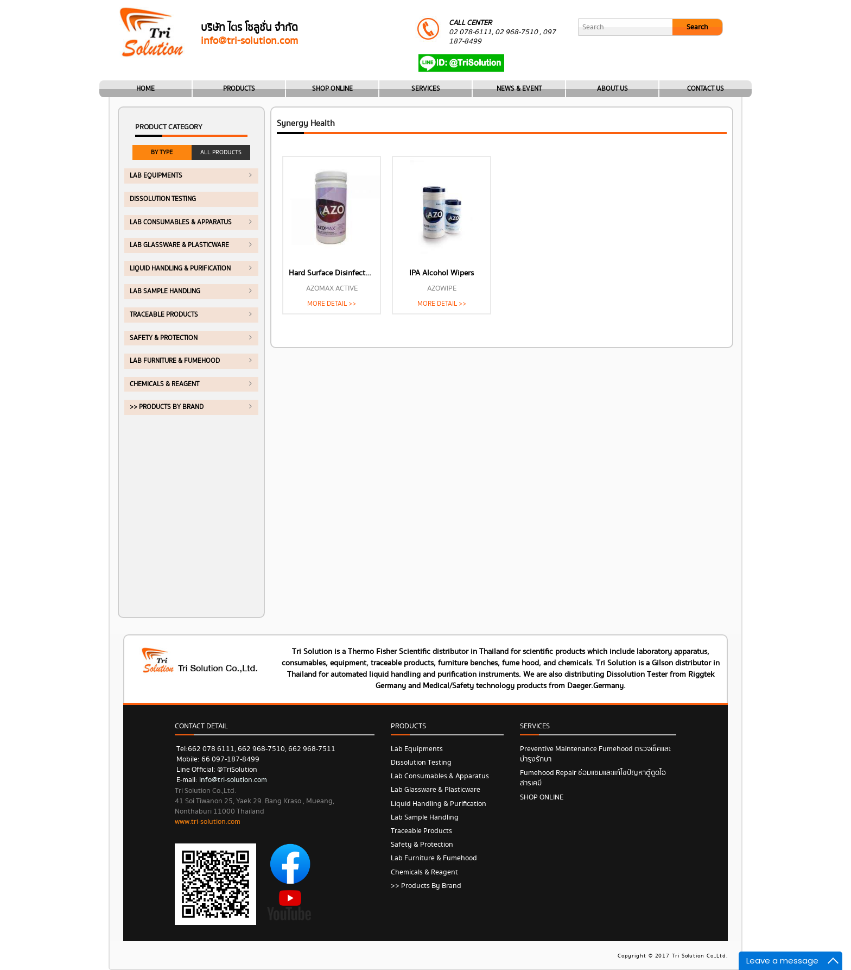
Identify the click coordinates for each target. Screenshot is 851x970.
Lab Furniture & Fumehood (175, 361)
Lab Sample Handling (165, 291)
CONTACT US (705, 89)
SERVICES (425, 89)
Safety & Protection (164, 338)
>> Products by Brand (167, 407)
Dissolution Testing (163, 199)
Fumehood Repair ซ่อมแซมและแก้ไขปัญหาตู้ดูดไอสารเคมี (593, 778)
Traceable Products (164, 315)
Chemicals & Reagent (164, 384)
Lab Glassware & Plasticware (179, 245)
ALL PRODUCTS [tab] (221, 152)
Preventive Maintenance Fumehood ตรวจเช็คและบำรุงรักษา (595, 754)
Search (697, 27)
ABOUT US (612, 89)
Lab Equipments (156, 176)
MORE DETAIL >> (331, 304)
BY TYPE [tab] (162, 152)
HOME (145, 89)
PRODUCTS (239, 89)
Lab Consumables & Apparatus (181, 222)
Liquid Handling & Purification (180, 268)
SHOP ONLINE (332, 89)
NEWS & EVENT (519, 89)
